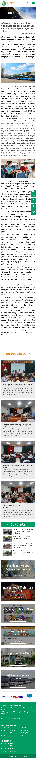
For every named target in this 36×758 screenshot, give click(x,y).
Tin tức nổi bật (14, 525)
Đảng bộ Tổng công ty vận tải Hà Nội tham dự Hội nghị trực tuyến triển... (23, 531)
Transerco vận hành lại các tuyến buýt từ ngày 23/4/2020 (23, 552)
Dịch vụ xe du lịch (18, 675)
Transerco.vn (25, 755)
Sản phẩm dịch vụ (26, 730)
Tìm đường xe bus (18, 566)
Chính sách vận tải (9, 743)
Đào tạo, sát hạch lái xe (18, 610)
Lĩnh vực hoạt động (9, 730)
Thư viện (5, 735)
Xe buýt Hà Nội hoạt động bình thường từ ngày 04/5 (21, 537)
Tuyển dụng (24, 733)
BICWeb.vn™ (23, 756)
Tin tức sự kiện (7, 733)
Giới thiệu (23, 727)
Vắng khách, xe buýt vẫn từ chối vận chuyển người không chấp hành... (23, 545)
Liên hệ (22, 735)
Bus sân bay (18, 631)
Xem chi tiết (18, 576)
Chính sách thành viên (10, 751)
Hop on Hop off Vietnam (18, 588)
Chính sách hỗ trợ (8, 746)
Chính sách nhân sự (9, 748)
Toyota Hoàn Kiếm (18, 653)
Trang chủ (6, 727)
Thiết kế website (13, 756)
